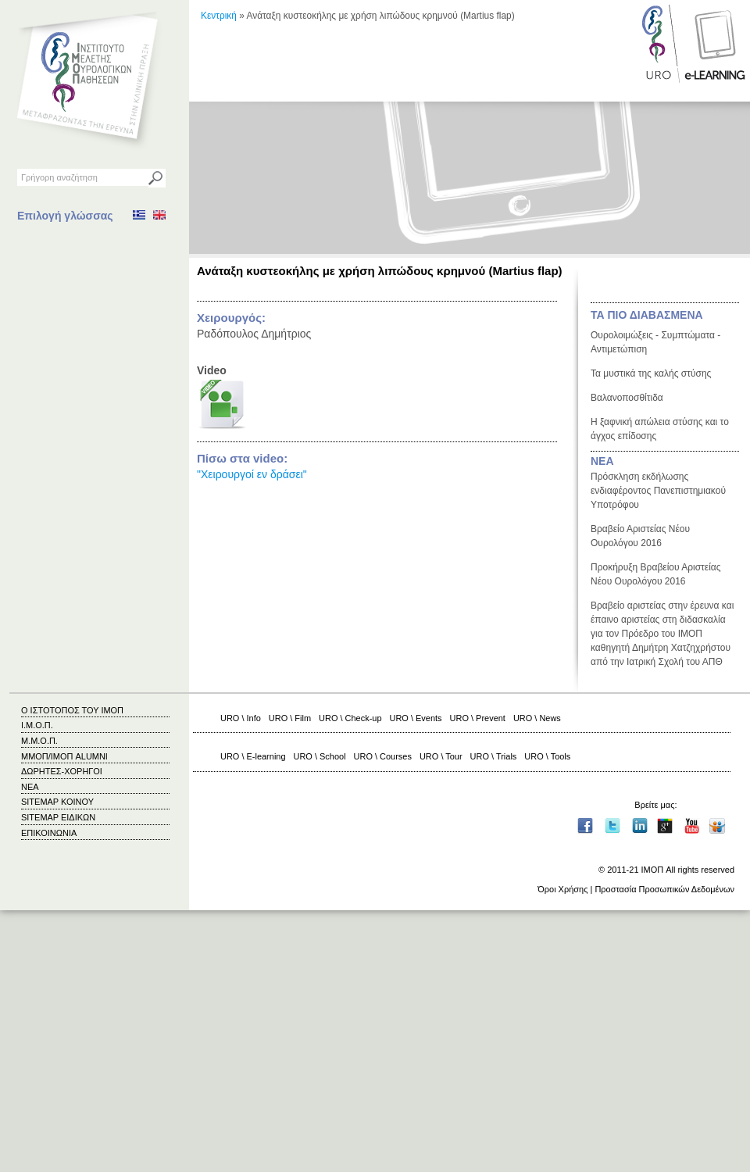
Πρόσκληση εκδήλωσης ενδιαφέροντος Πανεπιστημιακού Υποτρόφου (658, 490)
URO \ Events (416, 718)
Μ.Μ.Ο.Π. (39, 740)
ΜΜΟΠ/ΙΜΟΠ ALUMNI (64, 756)
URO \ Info (240, 718)
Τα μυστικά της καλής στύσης (651, 373)
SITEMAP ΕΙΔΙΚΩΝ (58, 817)
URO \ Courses (383, 756)
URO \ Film (290, 718)
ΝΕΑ (602, 461)
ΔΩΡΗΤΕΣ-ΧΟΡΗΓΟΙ (61, 771)
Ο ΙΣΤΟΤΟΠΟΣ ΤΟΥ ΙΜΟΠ (72, 710)
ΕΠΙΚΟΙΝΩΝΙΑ (49, 833)
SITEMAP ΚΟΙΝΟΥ (57, 801)
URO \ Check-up (350, 718)
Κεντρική (219, 15)
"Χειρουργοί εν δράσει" (252, 474)
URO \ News (537, 718)
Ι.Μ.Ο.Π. (37, 725)
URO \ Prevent (477, 718)
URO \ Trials (493, 756)
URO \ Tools (547, 756)
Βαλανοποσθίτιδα (627, 397)
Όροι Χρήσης (563, 889)
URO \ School (320, 756)
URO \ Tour (441, 756)
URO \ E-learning (253, 756)
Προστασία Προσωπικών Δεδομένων (664, 889)
